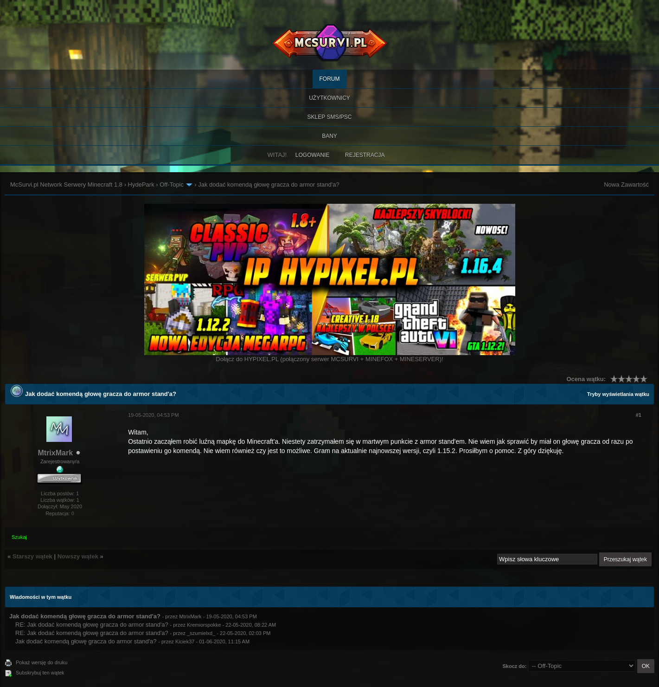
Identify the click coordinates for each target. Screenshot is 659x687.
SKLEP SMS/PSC (329, 117)
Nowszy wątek (78, 556)
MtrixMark (55, 453)
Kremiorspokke (204, 625)
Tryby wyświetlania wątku (618, 394)
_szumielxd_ (201, 633)
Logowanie (312, 155)
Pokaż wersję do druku (41, 662)
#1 (638, 415)
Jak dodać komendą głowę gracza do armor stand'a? (86, 641)
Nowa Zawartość (626, 184)
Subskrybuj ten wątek (40, 672)
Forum (330, 79)
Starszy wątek (32, 556)
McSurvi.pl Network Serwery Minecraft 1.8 (66, 184)
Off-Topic (172, 184)
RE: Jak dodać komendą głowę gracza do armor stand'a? (91, 624)
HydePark (141, 184)
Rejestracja (364, 155)
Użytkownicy (329, 98)
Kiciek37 (185, 641)
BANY (329, 136)
